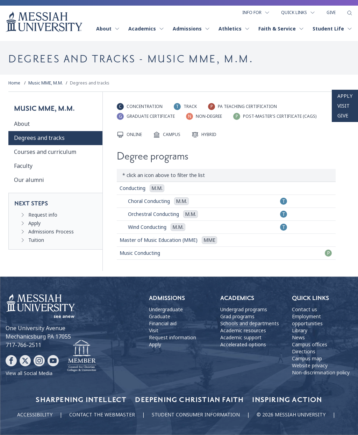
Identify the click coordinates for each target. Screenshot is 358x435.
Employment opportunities (307, 320)
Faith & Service (281, 28)
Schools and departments (249, 323)
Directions (303, 351)
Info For (256, 12)
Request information (172, 337)
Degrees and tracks (89, 83)
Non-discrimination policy (321, 372)
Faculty (23, 166)
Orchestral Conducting (153, 214)
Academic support (241, 337)
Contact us (304, 309)
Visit (343, 105)
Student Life (332, 28)
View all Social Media (29, 373)
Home (14, 83)
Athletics (234, 28)
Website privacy (310, 365)
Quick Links (298, 12)
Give (331, 12)
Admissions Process (51, 231)
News (298, 337)
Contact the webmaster (102, 414)
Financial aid (163, 323)
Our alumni (29, 180)
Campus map (307, 358)
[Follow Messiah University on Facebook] (11, 360)
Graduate (159, 316)
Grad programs (237, 316)
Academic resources (243, 330)
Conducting (132, 188)
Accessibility (34, 414)
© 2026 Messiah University (291, 414)
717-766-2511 (23, 345)
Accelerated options (243, 344)
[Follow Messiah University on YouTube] (53, 360)
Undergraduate (166, 309)
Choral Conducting (149, 201)
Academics (146, 28)
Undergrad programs (243, 309)
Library (299, 330)
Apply (344, 96)
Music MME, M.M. (45, 83)
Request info (42, 214)
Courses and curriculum (45, 152)
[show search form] (349, 13)
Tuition (36, 240)
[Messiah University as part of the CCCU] (81, 356)
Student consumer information (196, 414)
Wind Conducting (147, 227)
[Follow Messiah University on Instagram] (39, 360)
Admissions (191, 28)
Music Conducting (140, 253)
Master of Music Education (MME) (159, 240)
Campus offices (309, 344)
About (108, 28)
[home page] (44, 21)
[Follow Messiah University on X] (25, 360)
